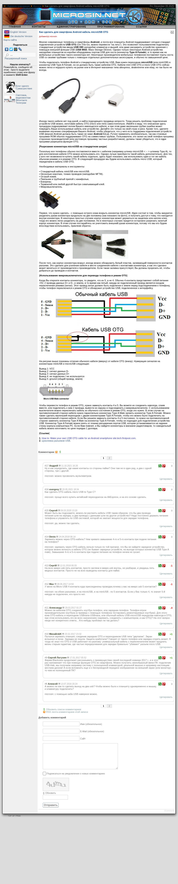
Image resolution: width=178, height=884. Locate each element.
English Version (18, 32)
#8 (46, 684)
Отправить (50, 810)
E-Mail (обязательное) (92, 731)
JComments (169, 816)
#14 (47, 536)
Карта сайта (10, 40)
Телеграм (21, 102)
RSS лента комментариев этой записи (67, 712)
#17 (47, 465)
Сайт (82, 739)
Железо (37, 6)
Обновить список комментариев (63, 709)
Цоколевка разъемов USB (56, 440)
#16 (47, 489)
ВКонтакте (21, 100)
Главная (15, 27)
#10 (47, 634)
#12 (47, 584)
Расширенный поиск (16, 58)
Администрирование (18, 6)
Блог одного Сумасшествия (24, 87)
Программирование (111, 27)
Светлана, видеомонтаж (23, 96)
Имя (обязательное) (91, 724)
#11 (47, 607)
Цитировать (166, 479)
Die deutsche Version (21, 36)
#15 (47, 510)
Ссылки (141, 27)
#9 (46, 657)
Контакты (39, 27)
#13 (47, 565)
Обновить (50, 798)
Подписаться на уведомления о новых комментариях (76, 778)
